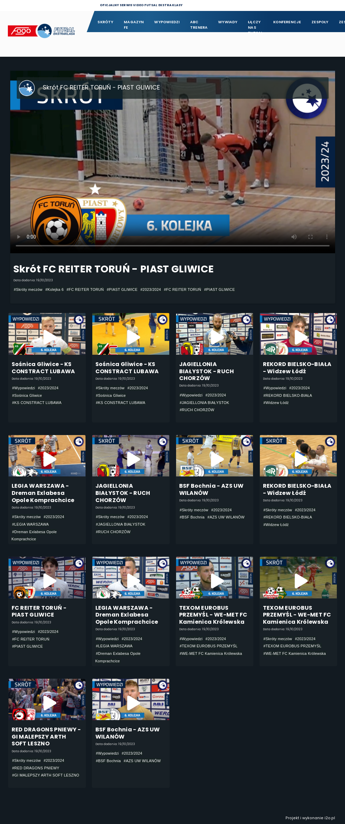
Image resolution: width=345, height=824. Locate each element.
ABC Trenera (199, 24)
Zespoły (320, 22)
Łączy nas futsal (255, 25)
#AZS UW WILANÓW (226, 517)
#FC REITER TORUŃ (85, 289)
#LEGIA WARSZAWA (30, 524)
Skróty (105, 22)
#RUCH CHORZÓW (197, 410)
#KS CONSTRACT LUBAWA (37, 403)
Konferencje (287, 22)
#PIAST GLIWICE (122, 289)
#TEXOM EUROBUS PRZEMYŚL (209, 646)
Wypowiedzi (167, 22)
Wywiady (228, 22)
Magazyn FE (134, 24)
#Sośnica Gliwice (27, 395)
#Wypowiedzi (23, 388)
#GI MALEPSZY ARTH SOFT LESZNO (45, 775)
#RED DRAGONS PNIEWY (35, 768)
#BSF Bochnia (192, 517)
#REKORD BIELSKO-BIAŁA (288, 395)
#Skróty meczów (28, 289)
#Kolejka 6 (54, 289)
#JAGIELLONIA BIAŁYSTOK (204, 403)
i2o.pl (329, 818)
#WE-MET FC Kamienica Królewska (211, 653)
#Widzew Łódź (276, 403)
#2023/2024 (151, 289)
